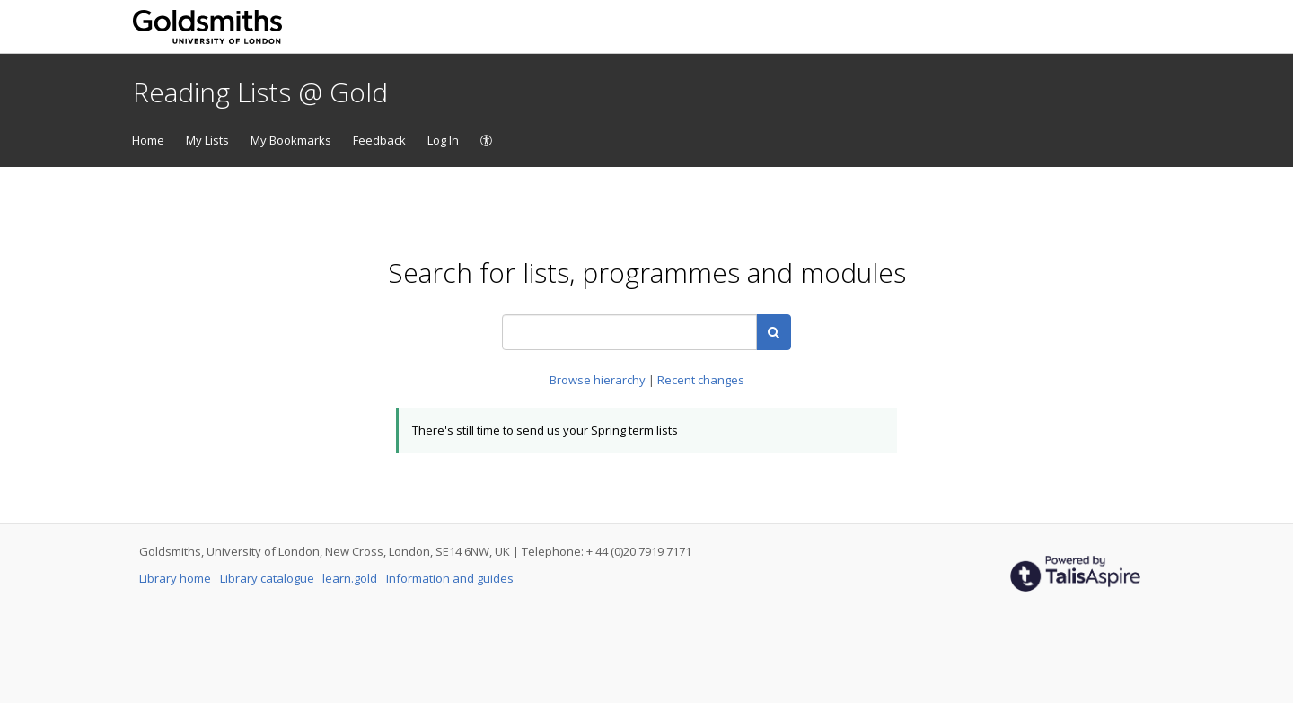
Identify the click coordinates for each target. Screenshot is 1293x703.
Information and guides (450, 578)
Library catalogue (268, 578)
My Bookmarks (291, 140)
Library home (176, 578)
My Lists (207, 140)
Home (148, 140)
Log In (443, 140)
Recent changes (700, 380)
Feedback (379, 140)
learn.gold (351, 578)
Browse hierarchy (599, 380)
